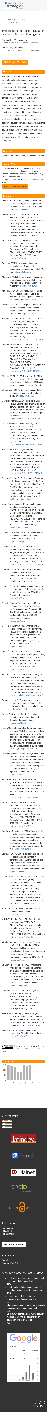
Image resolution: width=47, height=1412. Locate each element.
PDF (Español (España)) (15, 62)
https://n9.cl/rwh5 (22, 210)
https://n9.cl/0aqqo (18, 914)
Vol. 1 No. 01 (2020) (10, 20)
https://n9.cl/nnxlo (18, 647)
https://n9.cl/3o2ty (18, 669)
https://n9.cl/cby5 (17, 621)
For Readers (7, 1228)
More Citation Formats (14, 187)
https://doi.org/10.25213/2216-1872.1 (26, 419)
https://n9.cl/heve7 (24, 849)
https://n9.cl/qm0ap (18, 986)
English (5, 1260)
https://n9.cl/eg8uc (28, 578)
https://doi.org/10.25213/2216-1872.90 (27, 564)
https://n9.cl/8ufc (20, 709)
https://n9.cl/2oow (20, 528)
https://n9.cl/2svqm (18, 598)
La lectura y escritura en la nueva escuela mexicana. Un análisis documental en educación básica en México (25, 1317)
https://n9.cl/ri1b (30, 286)
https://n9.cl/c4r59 (26, 396)
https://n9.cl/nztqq (32, 1025)
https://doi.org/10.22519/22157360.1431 (27, 473)
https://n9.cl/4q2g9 (18, 723)
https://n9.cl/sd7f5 (18, 872)
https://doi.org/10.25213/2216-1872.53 (27, 339)
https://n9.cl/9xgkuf (18, 1036)
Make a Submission (14, 1244)
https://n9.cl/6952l (29, 749)
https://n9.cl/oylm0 (30, 314)
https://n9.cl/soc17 (25, 937)
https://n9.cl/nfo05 (18, 258)
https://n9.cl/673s (24, 826)
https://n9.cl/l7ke (27, 499)
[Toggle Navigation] (39, 5)
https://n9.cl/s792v (18, 775)
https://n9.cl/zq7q (17, 542)
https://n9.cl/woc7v (22, 272)
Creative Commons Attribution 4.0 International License (23, 1048)
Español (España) (10, 1263)
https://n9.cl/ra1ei (17, 960)
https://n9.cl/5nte (30, 300)
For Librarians (8, 1234)
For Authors (7, 1231)
